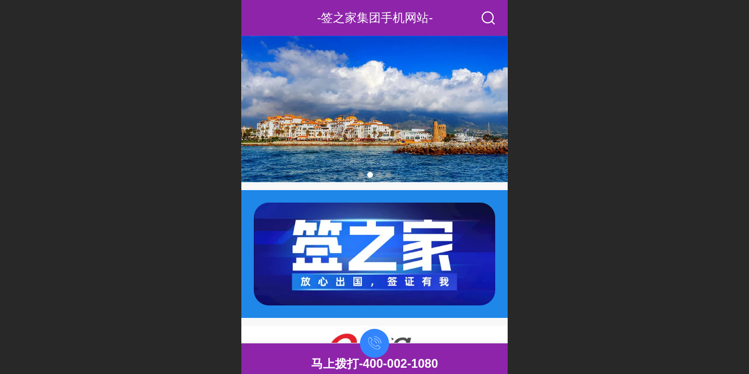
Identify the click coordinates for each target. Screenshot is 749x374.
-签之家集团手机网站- (375, 17)
